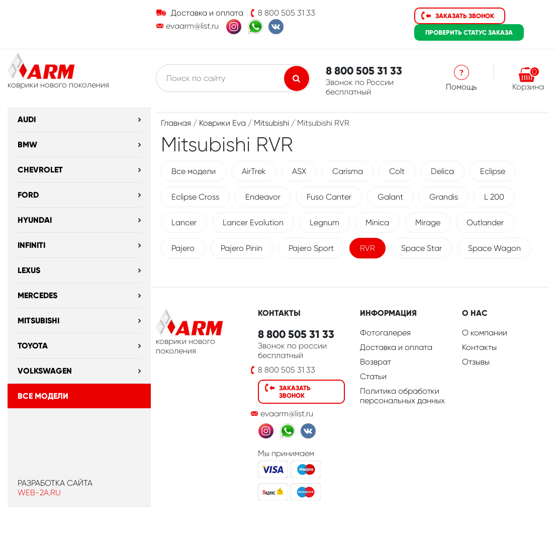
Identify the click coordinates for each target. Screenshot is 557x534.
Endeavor (263, 197)
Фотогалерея (385, 332)
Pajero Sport (311, 248)
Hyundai (35, 220)
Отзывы (476, 362)
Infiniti (31, 245)
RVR (367, 248)
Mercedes (37, 295)
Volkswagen (45, 371)
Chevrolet (40, 169)
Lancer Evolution (253, 222)
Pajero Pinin (241, 248)
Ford (28, 195)
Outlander (485, 222)
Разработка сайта (55, 483)
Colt (397, 171)
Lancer (184, 222)
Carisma (347, 171)
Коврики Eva (222, 123)
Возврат (375, 362)
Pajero (183, 248)
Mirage (427, 222)
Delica (442, 171)
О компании (484, 332)
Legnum (324, 222)
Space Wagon (494, 248)
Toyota (33, 345)
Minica (377, 222)
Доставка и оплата (207, 13)
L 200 (494, 197)
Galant (390, 197)
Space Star (421, 248)
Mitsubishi (38, 320)
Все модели (43, 396)
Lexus (29, 270)
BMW (27, 144)
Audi (27, 119)
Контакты (479, 347)
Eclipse (492, 171)
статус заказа (469, 32)
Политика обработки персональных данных (402, 395)
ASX (299, 171)
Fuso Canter (329, 197)
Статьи (373, 376)
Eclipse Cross (195, 197)
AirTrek (254, 171)
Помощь (461, 87)
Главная (176, 123)
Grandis (443, 197)
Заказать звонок (464, 16)
